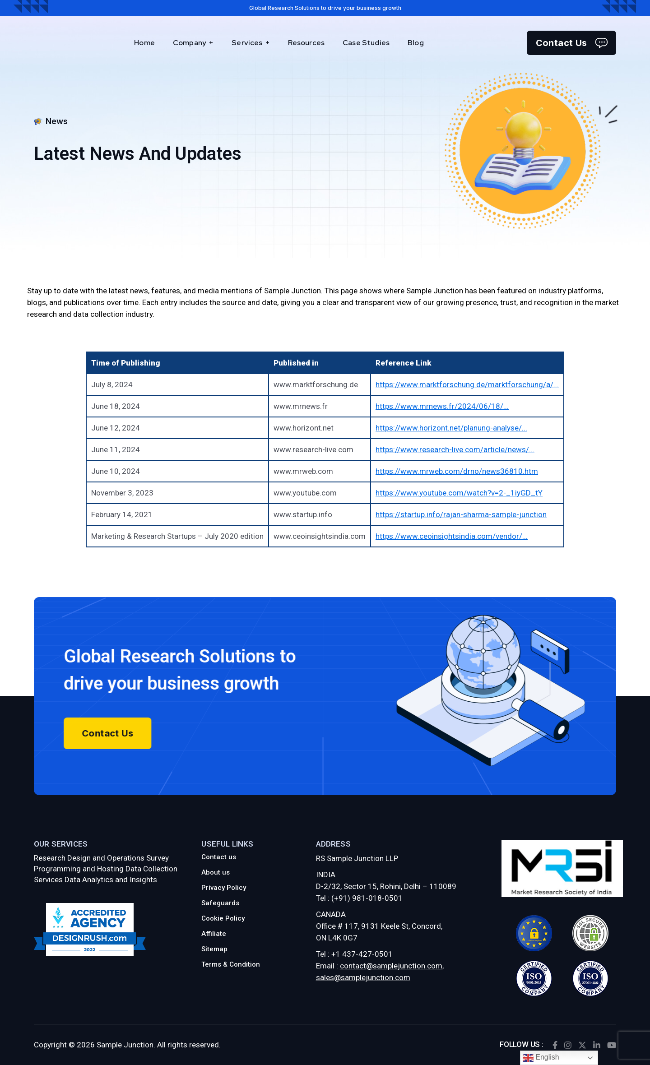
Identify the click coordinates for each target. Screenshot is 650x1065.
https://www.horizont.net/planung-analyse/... (451, 427)
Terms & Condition (230, 964)
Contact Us (572, 42)
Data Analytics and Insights (111, 879)
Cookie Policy (223, 918)
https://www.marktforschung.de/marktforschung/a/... (467, 384)
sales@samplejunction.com (363, 977)
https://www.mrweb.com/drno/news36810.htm (457, 471)
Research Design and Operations (89, 857)
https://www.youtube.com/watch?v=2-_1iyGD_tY (459, 492)
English (541, 1057)
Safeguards (220, 903)
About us (215, 872)
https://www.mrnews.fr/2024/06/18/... (442, 406)
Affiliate (213, 934)
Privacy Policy (223, 888)
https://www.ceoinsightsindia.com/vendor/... (452, 536)
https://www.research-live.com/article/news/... (455, 449)
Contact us (218, 857)
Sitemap (214, 949)
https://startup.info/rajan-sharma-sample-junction (461, 514)
